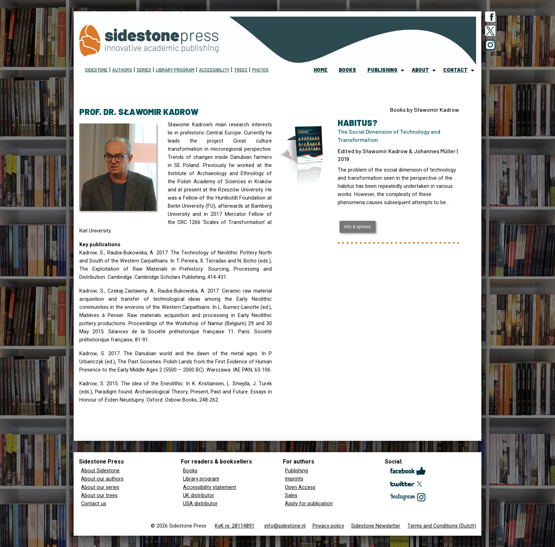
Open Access (300, 487)
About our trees (99, 495)
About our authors (102, 479)
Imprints (294, 479)
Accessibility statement (209, 487)
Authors (122, 70)
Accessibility (214, 70)
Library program (175, 70)
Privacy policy (328, 526)
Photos (260, 70)
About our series (100, 487)
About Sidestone (100, 470)
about (420, 70)
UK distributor (198, 495)
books (347, 70)
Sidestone (96, 70)
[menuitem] (320, 70)
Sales (291, 495)
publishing (382, 70)
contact (455, 70)
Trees (240, 70)
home (320, 70)
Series (144, 70)
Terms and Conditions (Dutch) (441, 526)
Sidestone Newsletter (375, 526)
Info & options (357, 227)
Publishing (296, 470)
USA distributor (200, 503)
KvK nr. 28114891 (234, 526)
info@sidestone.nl (284, 526)
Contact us (93, 503)
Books (190, 470)
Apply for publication (309, 503)
